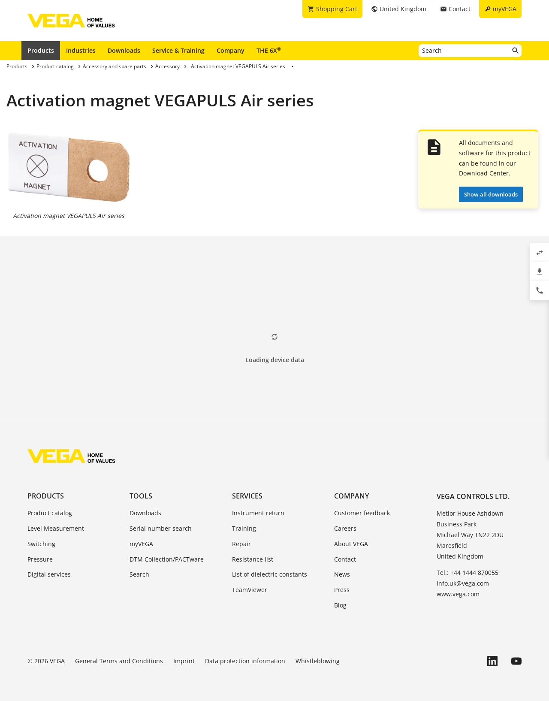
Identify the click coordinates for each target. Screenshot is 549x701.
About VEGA (351, 544)
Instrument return (258, 513)
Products (40, 50)
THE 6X (268, 50)
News (342, 574)
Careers (345, 528)
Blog (340, 605)
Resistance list (252, 559)
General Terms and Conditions (119, 661)
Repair (241, 544)
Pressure (40, 559)
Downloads (124, 50)
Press (342, 590)
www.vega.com (458, 594)
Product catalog (49, 513)
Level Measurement (55, 528)
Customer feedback (362, 513)
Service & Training (178, 50)
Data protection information (245, 661)
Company (230, 50)
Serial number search (161, 528)
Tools (141, 496)
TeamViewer (249, 590)
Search (139, 574)
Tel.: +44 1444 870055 (467, 572)
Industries (81, 50)
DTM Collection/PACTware (167, 559)
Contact (345, 559)
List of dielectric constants (269, 574)
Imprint (184, 661)
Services (247, 496)
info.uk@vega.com (463, 583)
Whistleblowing (318, 661)
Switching (41, 544)
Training (244, 528)
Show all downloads (491, 194)
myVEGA (141, 544)
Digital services (49, 574)
